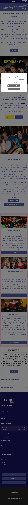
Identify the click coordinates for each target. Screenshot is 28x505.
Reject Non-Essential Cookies (13, 85)
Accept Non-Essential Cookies (14, 88)
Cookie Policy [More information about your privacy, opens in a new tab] (21, 79)
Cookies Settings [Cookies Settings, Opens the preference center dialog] (13, 82)
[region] (14, 82)
